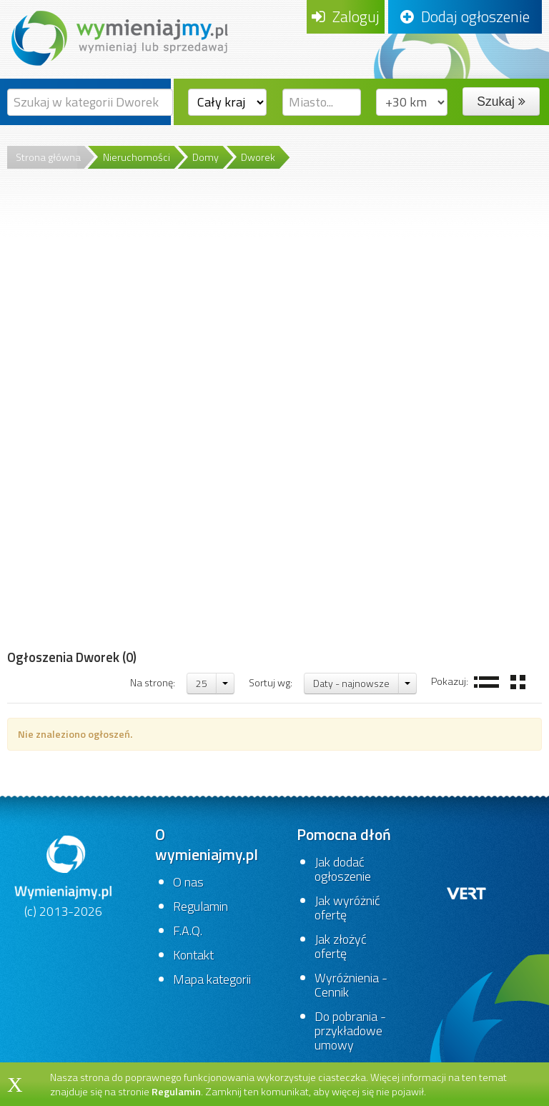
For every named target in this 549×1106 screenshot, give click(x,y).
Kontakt (193, 954)
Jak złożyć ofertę (341, 946)
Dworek (258, 157)
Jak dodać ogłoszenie (343, 869)
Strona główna (48, 157)
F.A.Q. (187, 930)
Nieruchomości (136, 157)
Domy (205, 157)
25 (201, 683)
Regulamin (200, 906)
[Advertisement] (72, 421)
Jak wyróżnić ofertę (347, 907)
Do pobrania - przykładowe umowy (350, 1031)
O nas (188, 882)
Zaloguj (346, 16)
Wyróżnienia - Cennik (351, 985)
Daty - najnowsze (351, 683)
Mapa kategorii (212, 979)
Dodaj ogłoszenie (465, 16)
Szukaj (501, 101)
